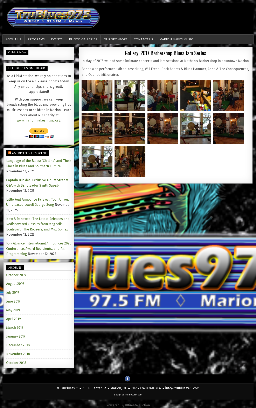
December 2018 (18, 345)
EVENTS (57, 39)
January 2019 (16, 336)
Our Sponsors (115, 39)
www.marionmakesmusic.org (38, 120)
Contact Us (143, 39)
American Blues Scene (29, 153)
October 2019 (16, 275)
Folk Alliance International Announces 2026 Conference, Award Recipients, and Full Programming (38, 248)
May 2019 (13, 310)
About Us (13, 39)
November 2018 (18, 354)
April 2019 (13, 319)
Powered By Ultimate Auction (128, 405)
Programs (36, 39)
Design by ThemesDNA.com (128, 394)
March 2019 (14, 328)
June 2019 (13, 301)
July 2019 (12, 293)
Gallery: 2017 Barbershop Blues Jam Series (165, 53)
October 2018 (16, 363)
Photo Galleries (83, 39)
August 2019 (15, 284)
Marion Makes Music (176, 39)
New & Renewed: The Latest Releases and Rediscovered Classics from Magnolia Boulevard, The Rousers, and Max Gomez (38, 224)
